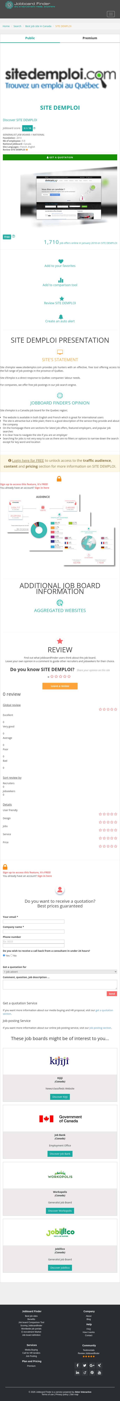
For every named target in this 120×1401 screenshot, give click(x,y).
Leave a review (60, 700)
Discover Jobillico (60, 1267)
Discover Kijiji (60, 1096)
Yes (6, 970)
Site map (74, 1394)
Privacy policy (61, 1394)
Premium (31, 1366)
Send (112, 1008)
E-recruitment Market (31, 1332)
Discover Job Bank (60, 1153)
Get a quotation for (14, 981)
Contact (88, 1335)
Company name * (13, 941)
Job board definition (31, 1335)
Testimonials (88, 1350)
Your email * (10, 931)
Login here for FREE (28, 475)
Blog (89, 1319)
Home (6, 26)
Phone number (12, 951)
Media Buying (31, 1350)
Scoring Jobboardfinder (31, 1325)
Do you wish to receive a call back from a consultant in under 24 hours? (46, 965)
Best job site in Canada (38, 26)
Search (17, 26)
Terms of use (48, 1394)
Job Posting (31, 1356)
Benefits (31, 1319)
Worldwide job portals (31, 1329)
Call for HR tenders (31, 1353)
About (88, 1316)
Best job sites (31, 1316)
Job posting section (100, 1042)
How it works (89, 1332)
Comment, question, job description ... (26, 991)
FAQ (89, 1329)
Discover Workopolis (60, 1210)
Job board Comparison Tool (31, 1322)
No (13, 970)
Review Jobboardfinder (89, 1355)
